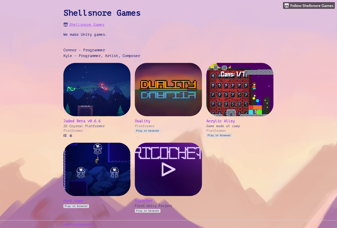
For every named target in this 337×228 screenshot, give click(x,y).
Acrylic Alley (220, 121)
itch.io (67, 224)
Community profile (83, 224)
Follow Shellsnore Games (308, 5)
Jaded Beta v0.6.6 (82, 121)
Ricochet (143, 201)
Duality (142, 121)
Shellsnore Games (86, 25)
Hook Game (73, 201)
